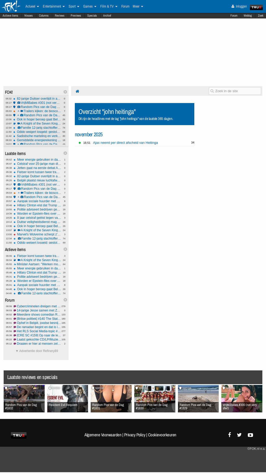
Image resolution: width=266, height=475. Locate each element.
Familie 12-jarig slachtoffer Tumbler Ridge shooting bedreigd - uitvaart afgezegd (37, 127)
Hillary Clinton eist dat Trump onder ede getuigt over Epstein (37, 205)
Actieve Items (10, 15)
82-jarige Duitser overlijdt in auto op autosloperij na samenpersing (37, 98)
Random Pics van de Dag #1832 (37, 115)
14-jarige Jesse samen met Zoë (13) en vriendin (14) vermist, (37, 310)
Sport (74, 6)
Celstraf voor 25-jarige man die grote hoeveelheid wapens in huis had (37, 163)
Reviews (59, 15)
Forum (233, 15)
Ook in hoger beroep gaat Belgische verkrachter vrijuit (37, 119)
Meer (138, 6)
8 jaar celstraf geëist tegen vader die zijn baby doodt (37, 217)
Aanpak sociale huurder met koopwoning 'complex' (37, 201)
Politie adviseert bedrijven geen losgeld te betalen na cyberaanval (37, 209)
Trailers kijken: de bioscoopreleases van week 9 (37, 111)
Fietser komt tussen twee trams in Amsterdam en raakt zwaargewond (37, 172)
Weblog (248, 15)
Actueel (32, 6)
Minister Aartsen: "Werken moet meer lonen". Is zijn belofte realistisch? (37, 264)
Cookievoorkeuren (162, 435)
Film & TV (108, 6)
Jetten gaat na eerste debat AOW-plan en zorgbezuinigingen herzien (37, 167)
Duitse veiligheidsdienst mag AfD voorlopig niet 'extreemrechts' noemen (37, 221)
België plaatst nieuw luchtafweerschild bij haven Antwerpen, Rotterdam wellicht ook (37, 180)
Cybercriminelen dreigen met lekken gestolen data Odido (37, 306)
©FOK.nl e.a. (256, 449)
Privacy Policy (134, 435)
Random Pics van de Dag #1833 (37, 106)
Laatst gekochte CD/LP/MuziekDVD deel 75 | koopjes (37, 339)
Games (89, 6)
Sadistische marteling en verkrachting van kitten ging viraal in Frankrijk (37, 136)
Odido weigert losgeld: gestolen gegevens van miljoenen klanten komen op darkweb (37, 131)
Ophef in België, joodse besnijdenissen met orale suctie (37, 322)
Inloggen (239, 6)
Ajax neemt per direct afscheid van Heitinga (125, 143)
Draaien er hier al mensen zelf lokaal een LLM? (37, 343)
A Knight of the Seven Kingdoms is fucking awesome (37, 123)
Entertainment (54, 6)
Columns (44, 15)
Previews (76, 15)
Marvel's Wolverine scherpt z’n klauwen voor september (37, 234)
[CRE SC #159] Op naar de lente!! (37, 335)
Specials (92, 15)
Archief (107, 15)
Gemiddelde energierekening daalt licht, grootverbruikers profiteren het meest (37, 140)
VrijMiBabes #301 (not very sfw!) (37, 102)
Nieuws (28, 15)
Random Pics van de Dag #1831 (37, 144)
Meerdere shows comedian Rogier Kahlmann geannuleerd (37, 314)
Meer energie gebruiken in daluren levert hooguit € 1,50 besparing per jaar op (37, 159)
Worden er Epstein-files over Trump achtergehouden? (37, 213)
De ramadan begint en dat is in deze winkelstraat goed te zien (37, 327)
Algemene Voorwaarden (102, 435)
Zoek (260, 15)
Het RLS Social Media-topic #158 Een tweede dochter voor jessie (37, 331)
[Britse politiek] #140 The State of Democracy (37, 318)
